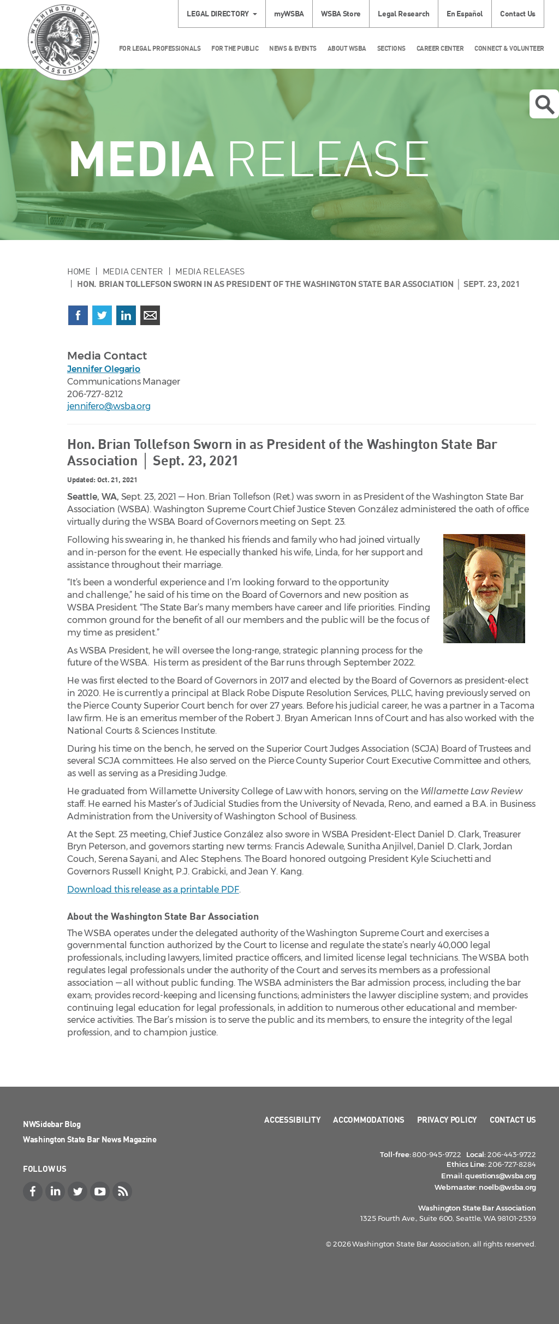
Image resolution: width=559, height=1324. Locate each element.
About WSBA (347, 48)
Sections (391, 48)
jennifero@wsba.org (109, 406)
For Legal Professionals (160, 48)
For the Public (234, 48)
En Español (465, 13)
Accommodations (369, 1119)
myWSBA (289, 13)
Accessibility (292, 1119)
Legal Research (404, 13)
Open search (545, 105)
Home (79, 271)
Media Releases (210, 271)
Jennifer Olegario (103, 369)
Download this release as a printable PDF (153, 889)
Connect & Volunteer (509, 48)
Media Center (133, 271)
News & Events (293, 48)
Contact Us (518, 13)
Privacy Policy (447, 1119)
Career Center (440, 48)
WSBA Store (341, 13)
